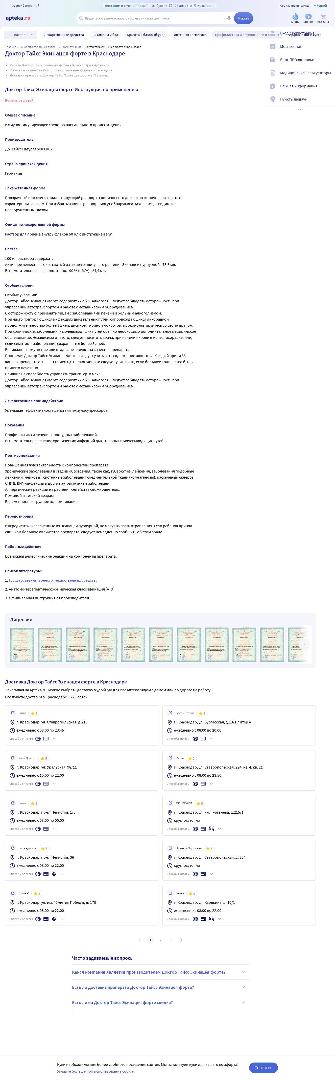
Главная (11, 47)
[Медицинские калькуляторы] (328, 77)
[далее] (304, 644)
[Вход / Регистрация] (328, 37)
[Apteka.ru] (22, 18)
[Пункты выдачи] (328, 103)
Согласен (263, 1067)
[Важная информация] (328, 90)
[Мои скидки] (328, 50)
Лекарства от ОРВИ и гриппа (37, 47)
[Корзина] (323, 18)
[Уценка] (308, 18)
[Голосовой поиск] (229, 18)
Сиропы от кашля (70, 47)
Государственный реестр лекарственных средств (52, 580)
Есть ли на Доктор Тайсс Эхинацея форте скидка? (159, 1002)
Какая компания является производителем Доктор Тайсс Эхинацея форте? (159, 972)
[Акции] (295, 18)
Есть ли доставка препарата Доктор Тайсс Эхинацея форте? (159, 987)
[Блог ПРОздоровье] (328, 63)
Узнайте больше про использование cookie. (96, 1071)
